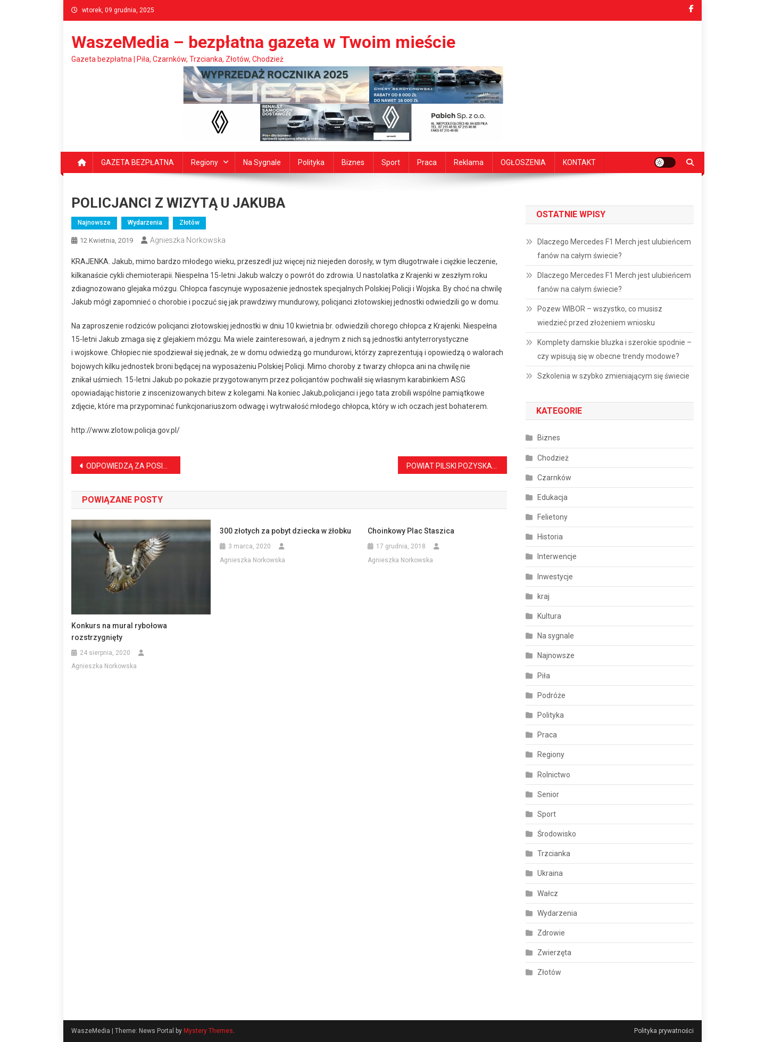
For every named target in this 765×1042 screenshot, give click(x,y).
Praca (427, 162)
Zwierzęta (554, 952)
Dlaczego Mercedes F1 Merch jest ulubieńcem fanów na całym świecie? (614, 248)
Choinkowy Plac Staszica (411, 531)
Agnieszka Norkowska (188, 240)
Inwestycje (555, 576)
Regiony (204, 162)
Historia (550, 536)
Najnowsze (94, 222)
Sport (390, 162)
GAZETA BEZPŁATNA (137, 162)
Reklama (469, 162)
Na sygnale (262, 162)
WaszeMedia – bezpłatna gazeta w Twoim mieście (263, 42)
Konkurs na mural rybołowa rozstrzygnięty (119, 631)
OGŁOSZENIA (523, 162)
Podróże (551, 695)
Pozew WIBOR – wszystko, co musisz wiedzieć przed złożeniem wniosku (599, 316)
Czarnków (554, 477)
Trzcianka (553, 853)
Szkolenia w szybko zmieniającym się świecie (613, 376)
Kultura (549, 616)
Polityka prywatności (664, 1031)
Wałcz (547, 893)
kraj (543, 596)
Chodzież (553, 458)
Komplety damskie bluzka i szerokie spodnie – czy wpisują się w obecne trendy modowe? (614, 349)
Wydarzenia (145, 222)
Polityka (311, 162)
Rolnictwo (553, 774)
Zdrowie (551, 933)
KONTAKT (579, 162)
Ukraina (550, 873)
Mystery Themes (208, 1031)
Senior (548, 794)
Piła (543, 675)
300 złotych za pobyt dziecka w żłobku (285, 531)
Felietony (552, 517)
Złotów (189, 222)
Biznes (353, 162)
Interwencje (557, 556)
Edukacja (552, 497)
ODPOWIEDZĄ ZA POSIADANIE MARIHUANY (133, 466)
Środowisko (556, 834)
